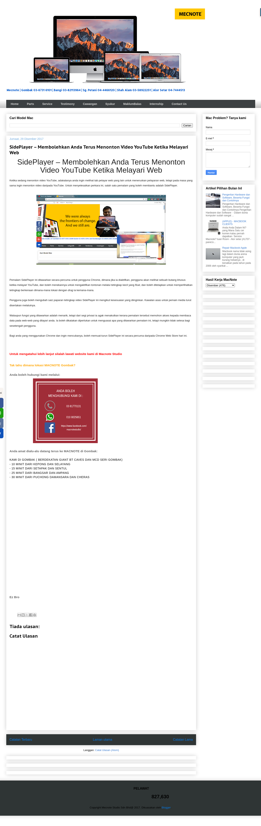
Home (15, 104)
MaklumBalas (132, 104)
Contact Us (179, 104)
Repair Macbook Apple (234, 247)
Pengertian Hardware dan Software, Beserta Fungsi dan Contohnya (236, 197)
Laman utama (102, 739)
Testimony (68, 104)
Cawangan (90, 104)
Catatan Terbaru (21, 739)
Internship (156, 104)
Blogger (166, 807)
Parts (30, 104)
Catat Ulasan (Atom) (107, 750)
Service (47, 104)
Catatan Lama (183, 739)
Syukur (110, 104)
